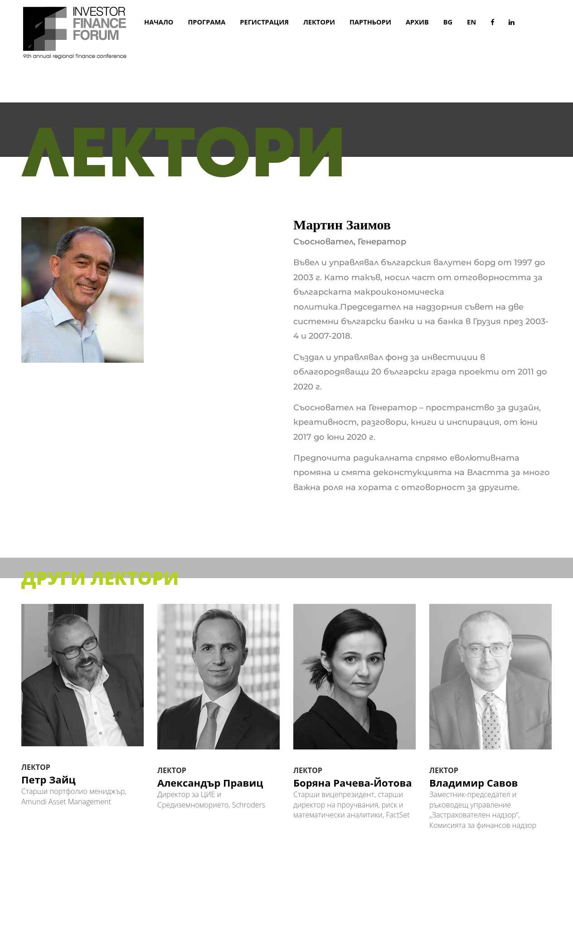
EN (471, 21)
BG (447, 21)
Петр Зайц (48, 779)
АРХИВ (417, 21)
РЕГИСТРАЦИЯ (264, 21)
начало (158, 21)
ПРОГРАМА (206, 21)
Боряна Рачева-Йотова (352, 782)
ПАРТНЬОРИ (370, 21)
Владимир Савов (473, 782)
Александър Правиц (210, 782)
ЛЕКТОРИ (319, 21)
